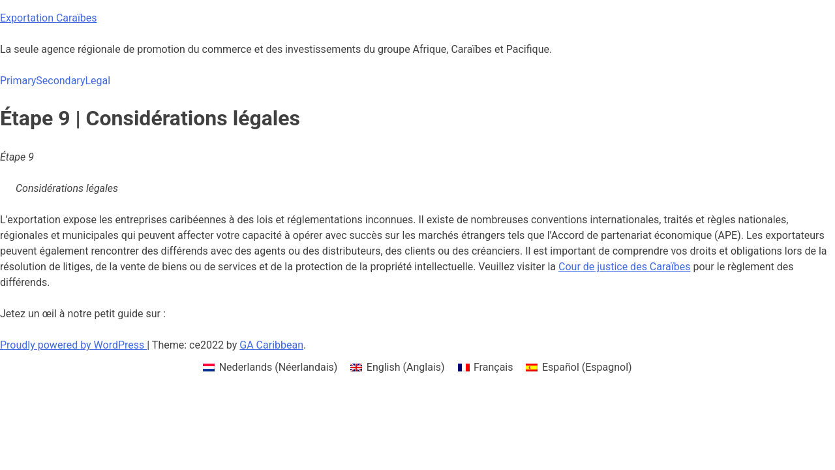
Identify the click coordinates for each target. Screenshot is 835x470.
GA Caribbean (271, 345)
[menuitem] (270, 367)
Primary (18, 80)
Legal (97, 80)
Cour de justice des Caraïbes (624, 266)
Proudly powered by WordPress (73, 345)
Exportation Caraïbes (48, 18)
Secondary (60, 80)
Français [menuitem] (493, 367)
